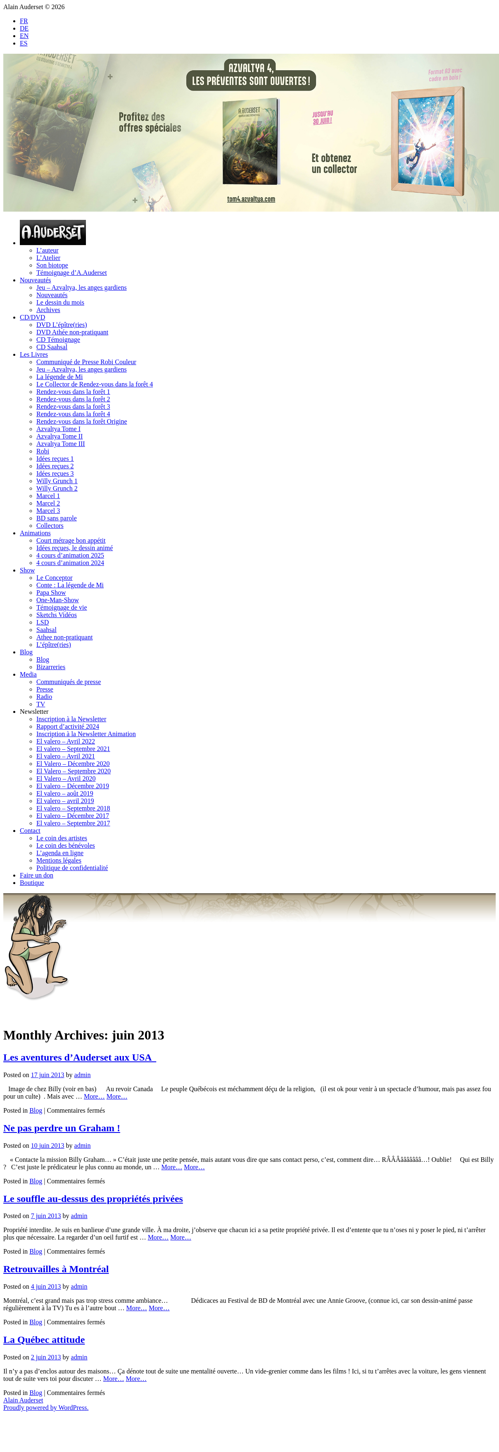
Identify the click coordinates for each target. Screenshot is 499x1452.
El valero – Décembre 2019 (72, 785)
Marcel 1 (48, 495)
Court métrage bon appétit (71, 540)
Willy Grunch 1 (57, 480)
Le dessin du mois (60, 302)
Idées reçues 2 (55, 466)
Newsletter (34, 711)
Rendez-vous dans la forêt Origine (81, 421)
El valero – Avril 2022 (65, 741)
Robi (42, 451)
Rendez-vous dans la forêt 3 (73, 406)
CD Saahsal (51, 346)
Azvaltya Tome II (59, 436)
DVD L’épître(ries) (61, 324)
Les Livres (34, 354)
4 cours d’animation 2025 (70, 555)
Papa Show (51, 592)
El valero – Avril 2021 (65, 756)
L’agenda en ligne (59, 852)
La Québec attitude (44, 1339)
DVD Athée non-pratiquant (72, 332)
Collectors (50, 525)
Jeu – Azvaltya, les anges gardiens (81, 287)
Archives (48, 309)
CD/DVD (32, 317)
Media (28, 674)
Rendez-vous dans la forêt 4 (73, 413)
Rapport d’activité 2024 (67, 726)
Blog (26, 652)
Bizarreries (50, 666)
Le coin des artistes (61, 838)
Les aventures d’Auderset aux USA (79, 1057)
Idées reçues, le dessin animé (74, 547)
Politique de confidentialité (72, 867)
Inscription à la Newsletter (71, 718)
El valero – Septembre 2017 (73, 823)
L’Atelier (48, 257)
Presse (44, 689)
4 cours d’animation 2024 (70, 562)
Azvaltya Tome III (60, 443)
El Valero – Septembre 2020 (73, 771)
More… (94, 1096)
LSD (42, 622)
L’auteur (47, 250)
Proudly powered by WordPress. (45, 1407)
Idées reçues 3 (55, 473)
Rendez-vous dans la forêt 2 (73, 399)
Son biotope (52, 265)
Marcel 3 (48, 510)
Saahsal (46, 629)
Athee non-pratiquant (64, 637)
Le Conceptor (54, 577)
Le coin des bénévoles (65, 845)
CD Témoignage (58, 339)
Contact (30, 830)
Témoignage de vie (61, 607)
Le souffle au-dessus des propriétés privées (93, 1198)
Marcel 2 (48, 503)
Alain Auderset (23, 1400)
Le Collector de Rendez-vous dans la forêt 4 (94, 384)
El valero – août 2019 (64, 793)
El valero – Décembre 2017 (72, 815)
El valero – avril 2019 (65, 800)
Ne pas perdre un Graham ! (61, 1128)
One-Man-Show (57, 599)
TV (40, 704)
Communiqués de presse (68, 681)
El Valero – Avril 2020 (65, 778)
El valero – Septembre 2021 (73, 748)
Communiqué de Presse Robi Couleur (86, 361)
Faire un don (36, 875)
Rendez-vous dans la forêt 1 (73, 391)
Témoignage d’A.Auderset (71, 272)
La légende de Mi (59, 376)
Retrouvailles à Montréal (56, 1269)
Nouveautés (35, 280)
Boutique (32, 882)
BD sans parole (56, 518)
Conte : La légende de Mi (70, 585)
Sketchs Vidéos (56, 614)
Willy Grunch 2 (57, 488)
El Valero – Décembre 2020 (72, 763)
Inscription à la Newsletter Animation (86, 733)
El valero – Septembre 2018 (73, 808)
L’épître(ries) (53, 644)
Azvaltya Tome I (58, 428)
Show (27, 570)
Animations (35, 532)
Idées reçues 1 (55, 458)
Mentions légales (58, 860)
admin (82, 1074)
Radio (44, 696)
